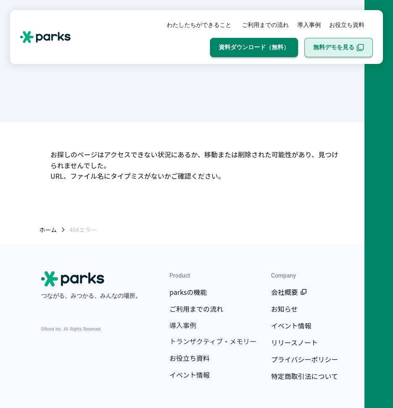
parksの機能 (188, 292)
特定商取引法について (304, 376)
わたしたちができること (199, 25)
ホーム (48, 229)
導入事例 (309, 25)
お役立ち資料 (346, 25)
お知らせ (284, 309)
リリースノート (294, 342)
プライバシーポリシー (304, 359)
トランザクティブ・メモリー (213, 341)
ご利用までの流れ (265, 25)
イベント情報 (190, 375)
